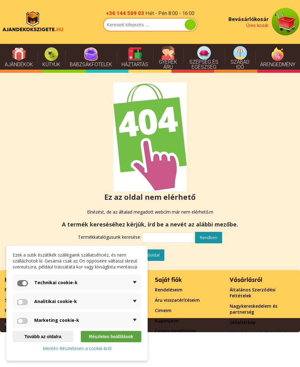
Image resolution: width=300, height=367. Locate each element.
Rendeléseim (169, 290)
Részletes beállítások (111, 336)
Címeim (163, 310)
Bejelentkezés (170, 341)
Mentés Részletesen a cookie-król (77, 348)
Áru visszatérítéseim (177, 300)
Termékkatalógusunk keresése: (109, 237)
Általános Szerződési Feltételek (252, 293)
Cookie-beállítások (175, 331)
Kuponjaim (167, 321)
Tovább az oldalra (43, 336)
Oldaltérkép (243, 322)
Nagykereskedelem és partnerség (253, 309)
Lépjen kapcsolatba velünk (259, 333)
